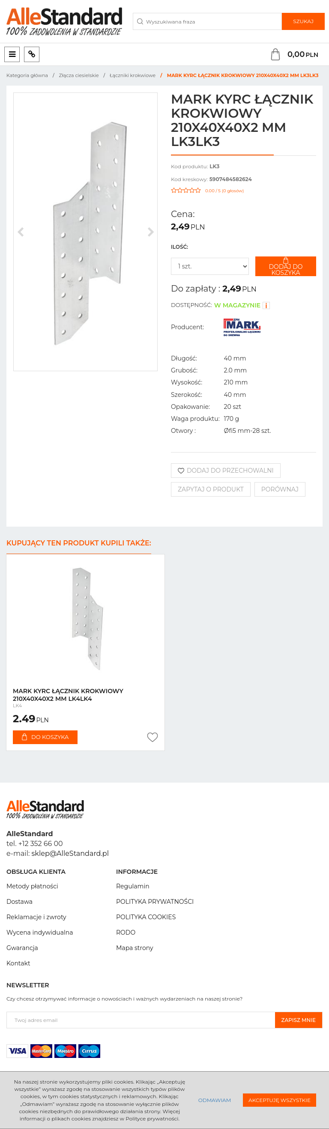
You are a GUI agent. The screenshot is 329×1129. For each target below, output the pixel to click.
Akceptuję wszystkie (279, 1100)
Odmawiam (214, 1100)
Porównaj (280, 489)
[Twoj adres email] (141, 1020)
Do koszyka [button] (45, 736)
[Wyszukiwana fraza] (207, 21)
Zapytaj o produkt (211, 489)
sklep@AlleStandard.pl (70, 853)
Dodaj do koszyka (286, 266)
